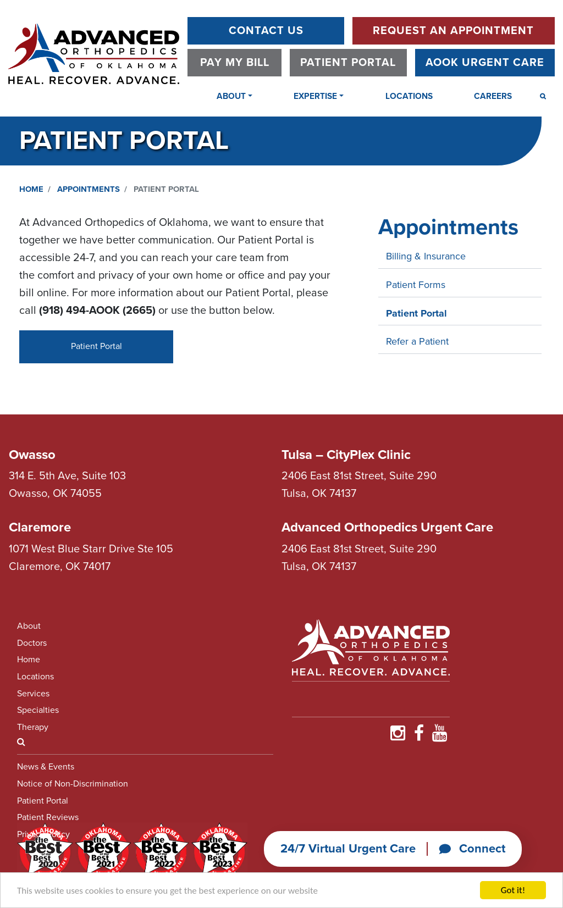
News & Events (45, 766)
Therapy (32, 727)
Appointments (88, 189)
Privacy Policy (43, 834)
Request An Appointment (453, 30)
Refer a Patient (417, 341)
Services (33, 693)
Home (31, 189)
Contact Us (266, 30)
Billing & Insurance (426, 256)
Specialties (38, 710)
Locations (409, 96)
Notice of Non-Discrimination (72, 783)
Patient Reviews (48, 817)
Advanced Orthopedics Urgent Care (387, 527)
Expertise (315, 96)
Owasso (32, 455)
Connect (472, 848)
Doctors (32, 643)
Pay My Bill (234, 62)
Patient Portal (348, 62)
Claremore (40, 527)
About (231, 96)
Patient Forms (415, 285)
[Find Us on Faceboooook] (419, 736)
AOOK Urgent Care (485, 62)
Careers (493, 96)
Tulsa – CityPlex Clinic (346, 455)
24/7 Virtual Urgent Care (348, 848)
